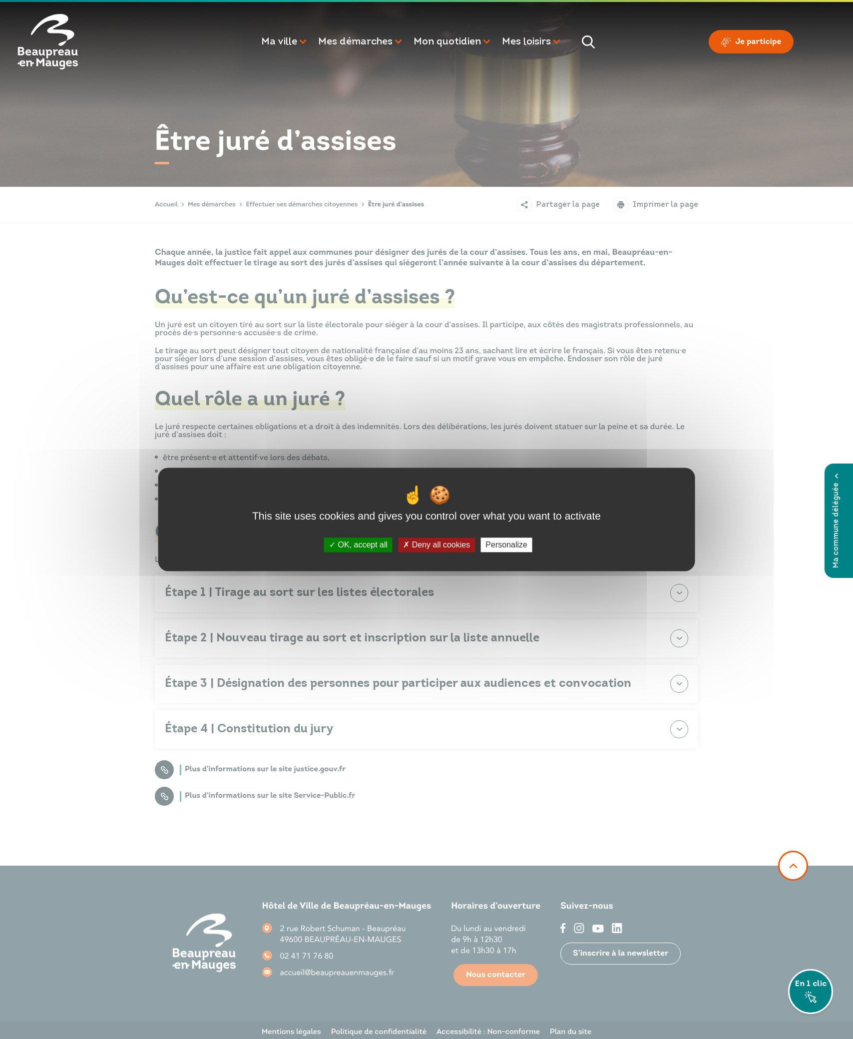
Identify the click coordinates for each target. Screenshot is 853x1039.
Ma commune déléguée (836, 521)
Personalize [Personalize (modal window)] (506, 544)
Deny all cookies (436, 544)
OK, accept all (358, 544)
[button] (284, 42)
